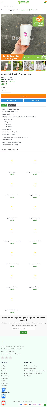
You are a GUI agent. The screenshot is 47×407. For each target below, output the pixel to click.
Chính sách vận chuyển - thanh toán (35, 370)
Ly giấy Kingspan (12, 172)
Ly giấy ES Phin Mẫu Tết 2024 (12, 310)
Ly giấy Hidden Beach (35, 218)
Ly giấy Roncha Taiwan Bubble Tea (34, 172)
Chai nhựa (4, 370)
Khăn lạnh (4, 385)
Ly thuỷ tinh (4, 383)
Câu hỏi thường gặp (30, 368)
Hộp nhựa (4, 373)
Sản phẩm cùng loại (9, 150)
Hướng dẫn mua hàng (30, 366)
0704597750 (35, 100)
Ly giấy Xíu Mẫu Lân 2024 (12, 264)
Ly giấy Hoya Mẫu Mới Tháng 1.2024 (12, 241)
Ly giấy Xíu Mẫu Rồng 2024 (35, 264)
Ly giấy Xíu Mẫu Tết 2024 (35, 287)
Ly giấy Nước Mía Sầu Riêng (12, 195)
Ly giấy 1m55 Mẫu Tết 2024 (35, 241)
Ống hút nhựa (5, 375)
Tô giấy (3, 380)
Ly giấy (3, 368)
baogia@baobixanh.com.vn (13, 353)
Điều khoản (27, 375)
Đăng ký (23, 332)
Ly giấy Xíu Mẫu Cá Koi (12, 287)
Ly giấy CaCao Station (12, 218)
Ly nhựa (3, 366)
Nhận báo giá (11, 100)
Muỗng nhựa (4, 378)
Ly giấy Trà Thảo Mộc (35, 195)
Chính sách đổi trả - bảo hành (33, 373)
